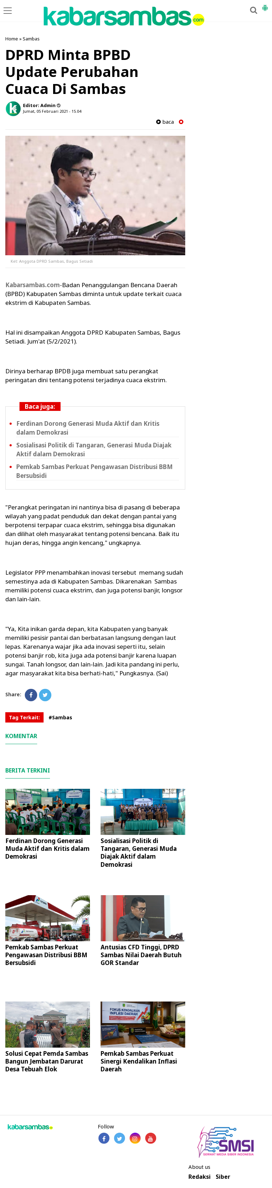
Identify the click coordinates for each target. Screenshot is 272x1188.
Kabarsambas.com (32, 285)
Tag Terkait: (24, 717)
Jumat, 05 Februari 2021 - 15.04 (52, 111)
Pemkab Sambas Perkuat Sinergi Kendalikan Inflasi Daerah (139, 1061)
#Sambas (60, 717)
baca (165, 122)
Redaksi (199, 1177)
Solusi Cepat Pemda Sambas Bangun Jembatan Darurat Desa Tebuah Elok (46, 1061)
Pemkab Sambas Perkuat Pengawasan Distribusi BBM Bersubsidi (46, 955)
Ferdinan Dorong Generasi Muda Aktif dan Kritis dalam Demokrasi (47, 848)
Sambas (31, 38)
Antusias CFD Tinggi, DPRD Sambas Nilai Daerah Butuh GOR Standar (141, 955)
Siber (223, 1177)
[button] (264, 5)
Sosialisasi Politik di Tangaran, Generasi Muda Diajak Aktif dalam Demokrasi (139, 852)
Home (11, 38)
